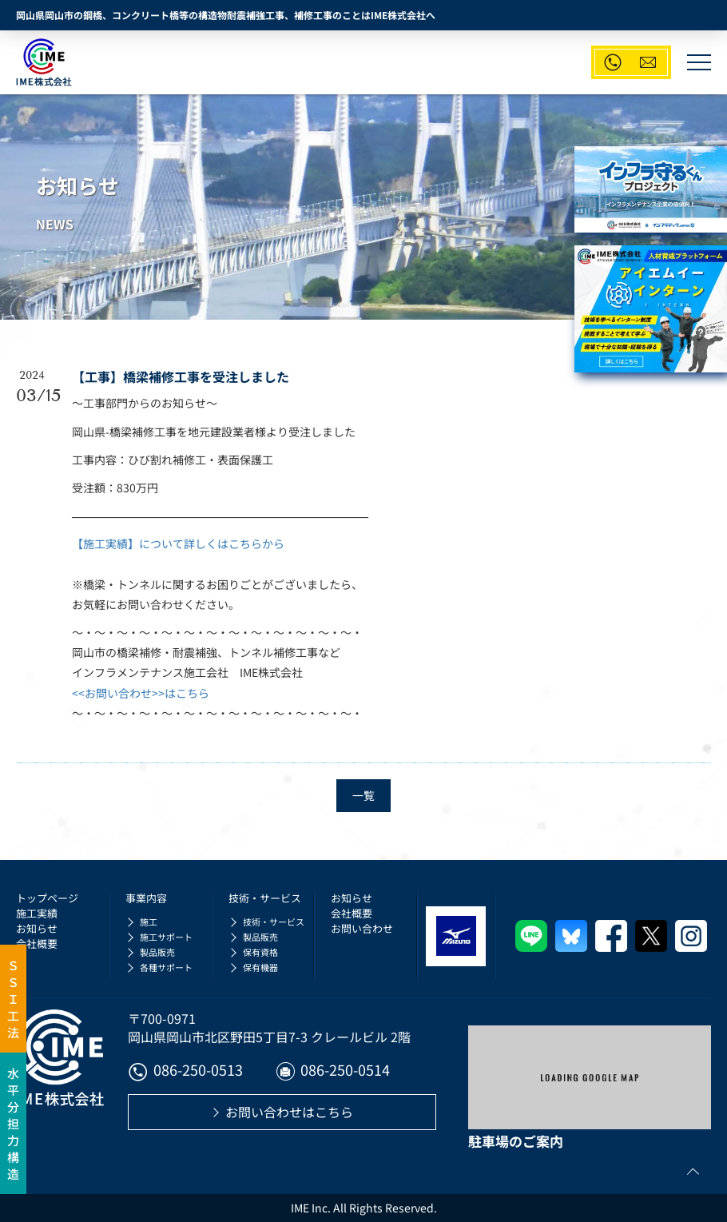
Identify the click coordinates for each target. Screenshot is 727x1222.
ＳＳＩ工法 (13, 999)
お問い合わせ (362, 928)
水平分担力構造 (13, 1123)
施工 (148, 921)
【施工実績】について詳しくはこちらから (178, 543)
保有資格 (260, 951)
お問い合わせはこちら (289, 1111)
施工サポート (166, 936)
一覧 (363, 795)
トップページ (47, 898)
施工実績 (37, 913)
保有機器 (260, 967)
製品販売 (157, 951)
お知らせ (37, 928)
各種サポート (166, 967)
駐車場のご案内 (515, 1141)
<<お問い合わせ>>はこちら (140, 693)
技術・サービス (264, 898)
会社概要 (37, 943)
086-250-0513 (185, 1071)
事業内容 (146, 898)
